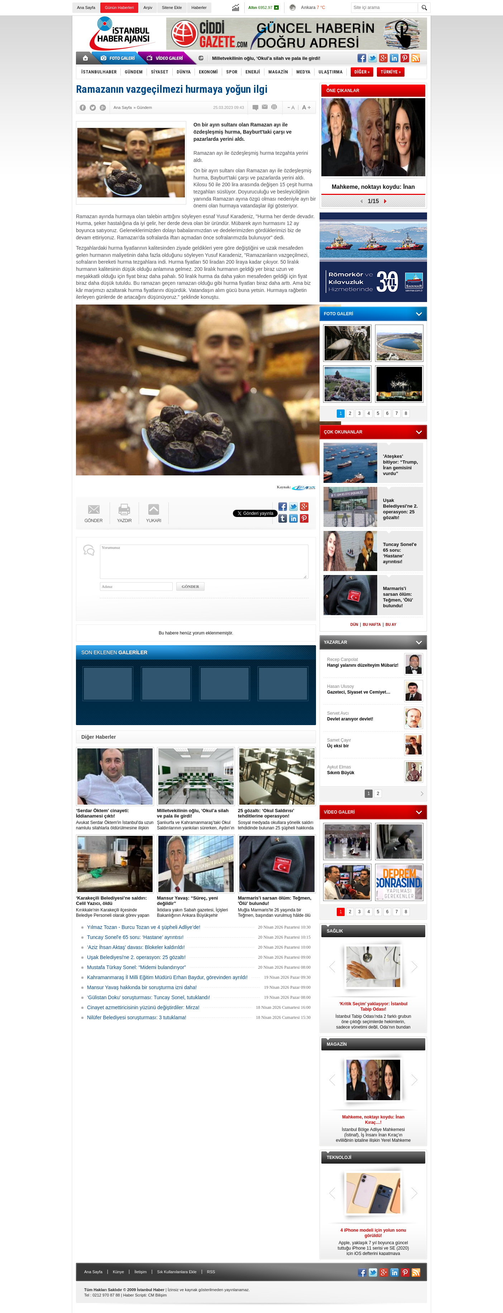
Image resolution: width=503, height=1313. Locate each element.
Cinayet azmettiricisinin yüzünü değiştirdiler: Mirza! (143, 1007)
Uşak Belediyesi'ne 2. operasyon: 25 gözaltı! (136, 957)
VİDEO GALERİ (339, 812)
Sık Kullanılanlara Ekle (177, 1272)
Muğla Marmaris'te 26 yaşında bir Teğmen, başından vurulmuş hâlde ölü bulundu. (277, 906)
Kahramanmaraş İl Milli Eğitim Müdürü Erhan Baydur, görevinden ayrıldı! (167, 977)
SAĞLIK (335, 931)
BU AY (390, 625)
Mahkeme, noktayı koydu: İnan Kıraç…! (373, 189)
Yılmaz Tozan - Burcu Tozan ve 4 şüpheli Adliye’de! (143, 927)
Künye (118, 1272)
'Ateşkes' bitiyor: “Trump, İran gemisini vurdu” (400, 465)
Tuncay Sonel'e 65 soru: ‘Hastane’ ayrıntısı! (135, 937)
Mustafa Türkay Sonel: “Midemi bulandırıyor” (136, 967)
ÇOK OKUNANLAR (343, 432)
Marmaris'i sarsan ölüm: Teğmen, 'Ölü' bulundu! (398, 597)
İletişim (140, 1272)
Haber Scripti (134, 1295)
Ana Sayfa (86, 7)
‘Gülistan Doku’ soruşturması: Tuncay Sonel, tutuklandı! (148, 997)
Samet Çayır (364, 743)
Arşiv (147, 7)
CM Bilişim (157, 1295)
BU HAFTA (372, 625)
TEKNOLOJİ (339, 1157)
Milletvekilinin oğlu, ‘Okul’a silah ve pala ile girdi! (266, 58)
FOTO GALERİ (338, 313)
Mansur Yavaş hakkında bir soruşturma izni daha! (142, 987)
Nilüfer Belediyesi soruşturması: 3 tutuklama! (136, 1017)
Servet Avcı (364, 716)
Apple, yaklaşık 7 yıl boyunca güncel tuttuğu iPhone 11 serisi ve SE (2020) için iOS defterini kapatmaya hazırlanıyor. (373, 1242)
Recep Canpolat (364, 662)
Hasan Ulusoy (364, 689)
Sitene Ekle (172, 7)
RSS (211, 1272)
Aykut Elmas (364, 770)
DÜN (354, 625)
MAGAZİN (337, 1044)
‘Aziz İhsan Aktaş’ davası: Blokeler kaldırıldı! (136, 947)
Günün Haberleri (119, 7)
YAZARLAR (335, 642)
